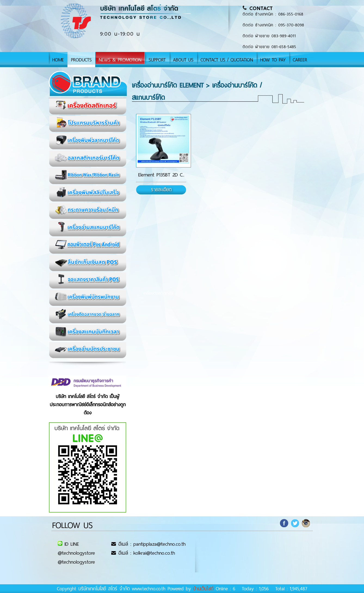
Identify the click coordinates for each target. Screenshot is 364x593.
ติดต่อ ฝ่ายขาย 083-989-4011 (269, 35)
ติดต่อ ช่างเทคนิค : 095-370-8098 (273, 25)
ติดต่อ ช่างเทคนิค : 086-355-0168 (273, 14)
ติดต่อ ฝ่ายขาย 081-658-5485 (269, 46)
